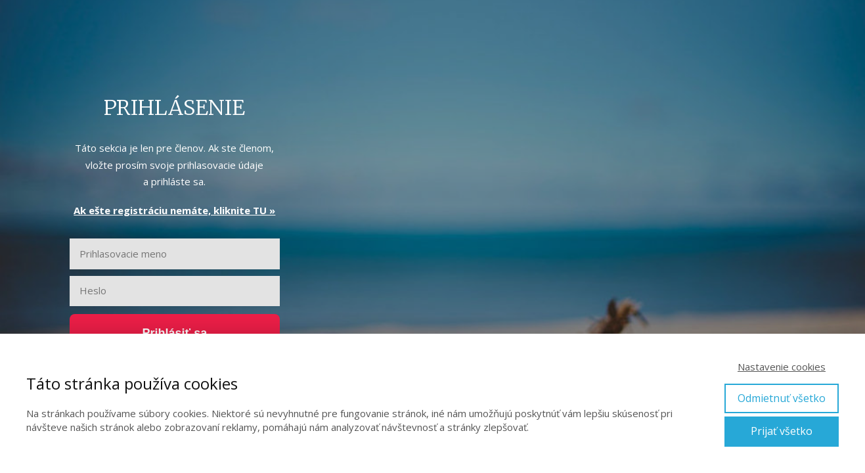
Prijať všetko (781, 431)
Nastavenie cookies (782, 366)
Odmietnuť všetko (782, 398)
